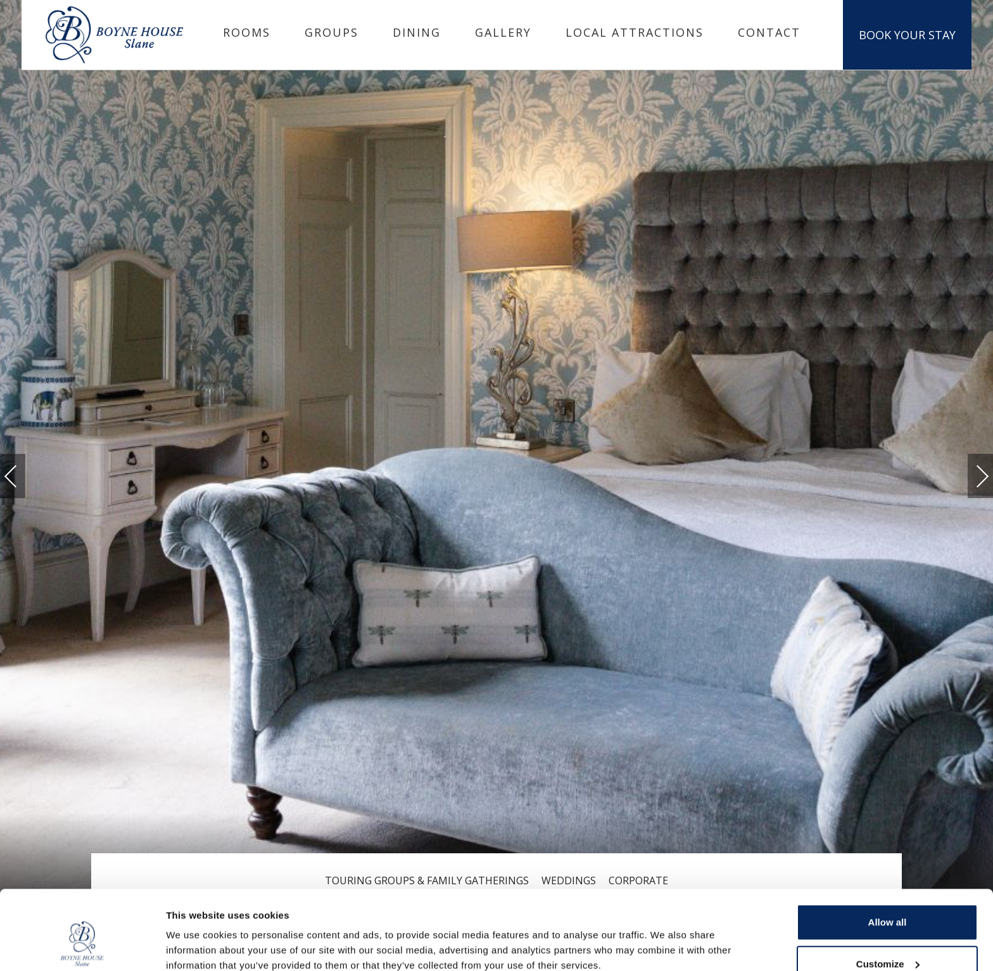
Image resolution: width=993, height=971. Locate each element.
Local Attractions (635, 32)
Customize (888, 896)
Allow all (887, 854)
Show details (195, 932)
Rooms (246, 32)
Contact (769, 32)
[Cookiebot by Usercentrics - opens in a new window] (82, 946)
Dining (417, 32)
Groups (331, 32)
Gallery (503, 32)
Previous (23, 476)
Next (969, 470)
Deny (887, 937)
